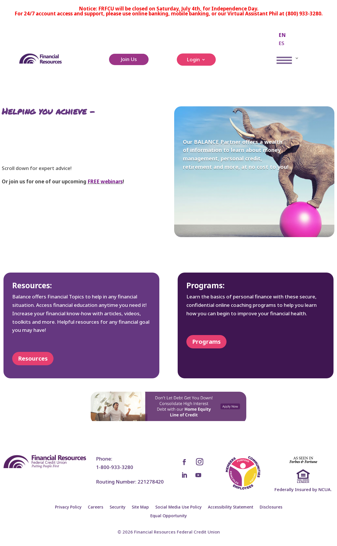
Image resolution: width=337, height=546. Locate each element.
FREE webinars (105, 181)
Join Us (129, 59)
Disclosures (271, 507)
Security (117, 507)
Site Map (140, 507)
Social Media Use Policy (178, 507)
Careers (95, 507)
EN (282, 35)
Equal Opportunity (168, 516)
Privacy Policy (68, 507)
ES (281, 43)
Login (193, 60)
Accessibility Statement (230, 507)
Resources (33, 358)
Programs (206, 341)
